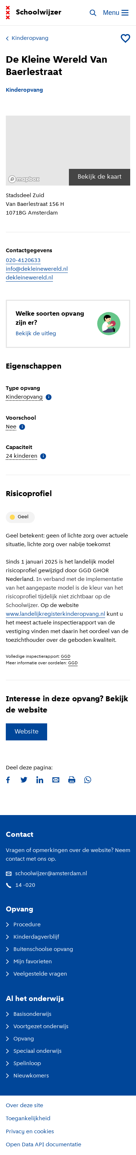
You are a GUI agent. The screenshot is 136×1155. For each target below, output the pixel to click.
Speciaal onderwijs (34, 1051)
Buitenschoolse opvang (39, 949)
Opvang (20, 1039)
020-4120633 (23, 260)
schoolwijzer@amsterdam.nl (46, 874)
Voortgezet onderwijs (37, 1027)
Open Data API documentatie (43, 1145)
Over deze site (24, 1106)
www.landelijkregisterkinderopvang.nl (55, 614)
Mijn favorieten (29, 962)
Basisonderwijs (28, 1014)
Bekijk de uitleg (36, 334)
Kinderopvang (27, 38)
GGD (65, 657)
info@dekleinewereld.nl (37, 269)
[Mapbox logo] (24, 179)
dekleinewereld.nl (29, 278)
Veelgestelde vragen (36, 974)
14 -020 (20, 885)
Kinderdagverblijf (32, 937)
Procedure (23, 925)
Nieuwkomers (27, 1076)
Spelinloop (23, 1064)
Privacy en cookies (30, 1132)
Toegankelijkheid (28, 1119)
